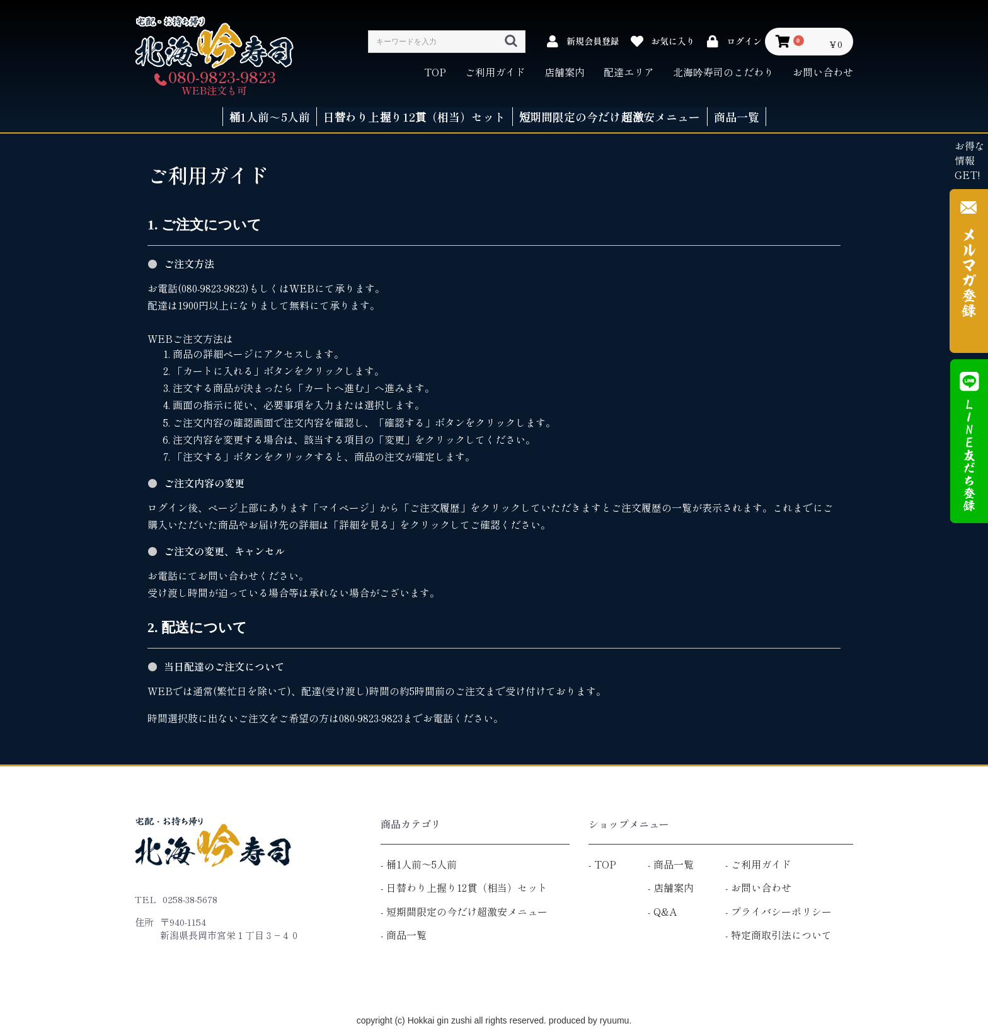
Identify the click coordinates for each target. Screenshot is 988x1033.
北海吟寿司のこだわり (723, 71)
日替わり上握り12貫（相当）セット (467, 887)
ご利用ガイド (495, 71)
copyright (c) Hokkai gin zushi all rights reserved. (451, 1020)
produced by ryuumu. (588, 1020)
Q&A (665, 911)
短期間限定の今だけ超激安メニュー (467, 911)
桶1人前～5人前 (421, 864)
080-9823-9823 (222, 77)
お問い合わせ (823, 71)
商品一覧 (406, 935)
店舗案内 (564, 71)
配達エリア (629, 71)
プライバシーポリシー (781, 911)
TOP (435, 71)
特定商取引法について (781, 935)
